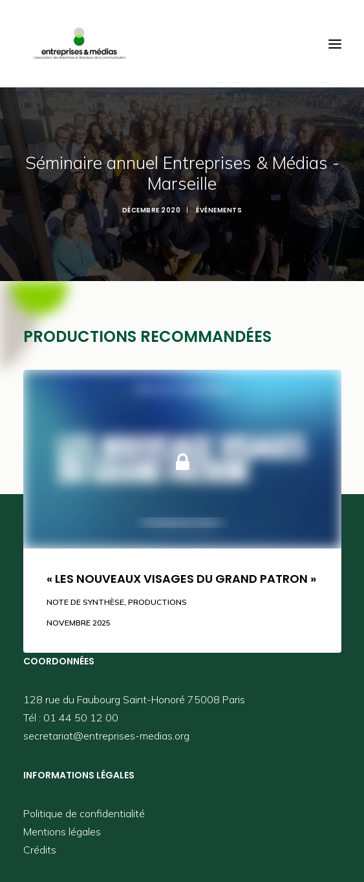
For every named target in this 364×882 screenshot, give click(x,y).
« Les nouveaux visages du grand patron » (181, 579)
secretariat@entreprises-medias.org (106, 735)
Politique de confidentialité (84, 813)
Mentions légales (62, 831)
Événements (219, 210)
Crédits (39, 849)
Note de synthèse (85, 602)
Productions (157, 602)
